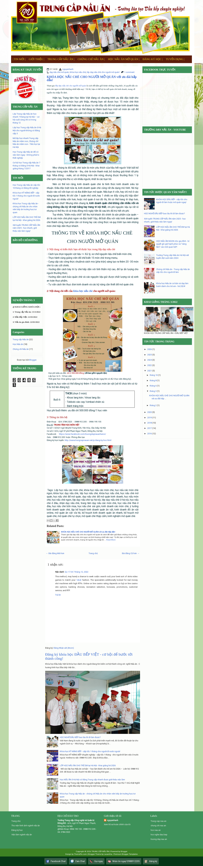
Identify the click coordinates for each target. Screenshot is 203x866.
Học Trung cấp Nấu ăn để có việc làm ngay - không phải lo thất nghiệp (26, 155)
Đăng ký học (17, 830)
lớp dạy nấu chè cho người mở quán (70, 85)
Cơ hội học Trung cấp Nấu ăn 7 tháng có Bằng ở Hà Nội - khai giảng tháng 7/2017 (26, 165)
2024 (149, 360)
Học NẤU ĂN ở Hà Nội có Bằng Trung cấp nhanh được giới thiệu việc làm (92, 779)
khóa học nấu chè (78, 72)
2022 (149, 365)
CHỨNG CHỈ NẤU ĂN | (91, 59)
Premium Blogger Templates (126, 854)
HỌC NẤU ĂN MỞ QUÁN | (124, 59)
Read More (110, 540)
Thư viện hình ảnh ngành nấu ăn (25, 825)
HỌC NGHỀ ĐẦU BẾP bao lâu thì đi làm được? (80, 737)
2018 (149, 423)
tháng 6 (153, 386)
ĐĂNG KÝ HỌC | (153, 59)
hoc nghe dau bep (159, 834)
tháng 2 (153, 405)
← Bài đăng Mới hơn (55, 553)
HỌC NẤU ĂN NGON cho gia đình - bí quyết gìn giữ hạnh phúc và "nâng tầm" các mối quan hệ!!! (172, 244)
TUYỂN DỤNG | (175, 59)
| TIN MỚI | (19, 59)
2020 (149, 412)
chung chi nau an (158, 825)
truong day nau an (159, 839)
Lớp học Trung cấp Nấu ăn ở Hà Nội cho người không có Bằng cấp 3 (27, 130)
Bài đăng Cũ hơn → (130, 553)
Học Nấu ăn (18, 344)
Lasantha (108, 854)
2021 (149, 370)
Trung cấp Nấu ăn (21, 339)
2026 (149, 349)
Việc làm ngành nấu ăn (21, 834)
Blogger (32, 360)
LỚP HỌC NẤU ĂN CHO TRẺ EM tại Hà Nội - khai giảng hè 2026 (88, 765)
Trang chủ (93, 553)
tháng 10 (154, 375)
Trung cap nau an (158, 821)
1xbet (78, 580)
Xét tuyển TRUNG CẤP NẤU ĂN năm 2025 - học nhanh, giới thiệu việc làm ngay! (26, 228)
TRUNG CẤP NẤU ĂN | (60, 59)
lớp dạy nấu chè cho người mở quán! (103, 72)
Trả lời (58, 595)
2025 (149, 354)
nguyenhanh (67, 69)
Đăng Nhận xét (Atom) (64, 648)
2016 (149, 433)
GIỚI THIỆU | (36, 59)
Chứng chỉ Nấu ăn (21, 349)
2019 (149, 417)
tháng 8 (153, 380)
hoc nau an (156, 830)
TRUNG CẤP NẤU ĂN (100, 851)
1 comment (129, 72)
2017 (149, 428)
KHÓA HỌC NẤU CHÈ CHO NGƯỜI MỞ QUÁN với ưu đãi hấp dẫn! (92, 78)
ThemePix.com (80, 854)
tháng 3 (153, 391)
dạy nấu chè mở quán (59, 72)
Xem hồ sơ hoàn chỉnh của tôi (117, 824)
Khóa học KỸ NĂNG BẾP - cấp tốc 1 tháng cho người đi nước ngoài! (90, 751)
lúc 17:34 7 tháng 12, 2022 (76, 572)
